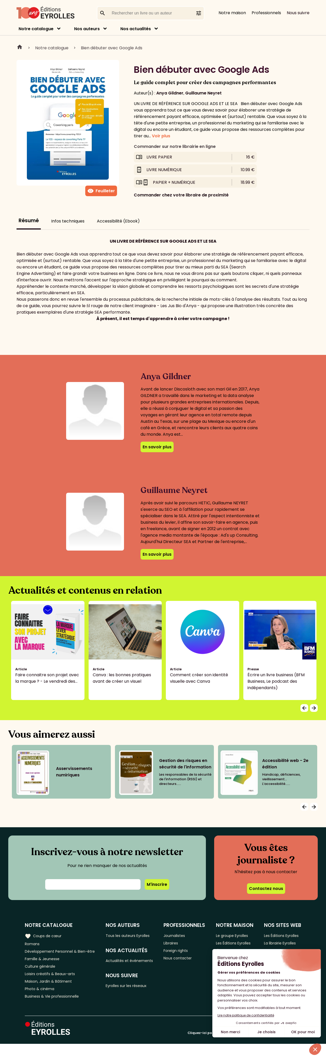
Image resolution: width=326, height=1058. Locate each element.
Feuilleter (101, 191)
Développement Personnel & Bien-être (54, 956)
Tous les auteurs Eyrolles (133, 935)
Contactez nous (266, 889)
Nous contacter (183, 961)
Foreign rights (181, 953)
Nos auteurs (87, 29)
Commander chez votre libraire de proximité (181, 195)
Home (20, 48)
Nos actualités (135, 29)
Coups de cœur (44, 935)
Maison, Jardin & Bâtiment (51, 993)
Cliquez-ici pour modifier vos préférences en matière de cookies (244, 1047)
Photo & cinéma (41, 1002)
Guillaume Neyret (203, 93)
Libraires (175, 944)
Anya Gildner (169, 93)
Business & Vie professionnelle (55, 1010)
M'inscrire (157, 884)
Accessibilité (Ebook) (118, 221)
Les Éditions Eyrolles (228, 947)
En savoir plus (157, 447)
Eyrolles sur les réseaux (132, 995)
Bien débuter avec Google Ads (111, 48)
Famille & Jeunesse (44, 968)
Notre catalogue (36, 29)
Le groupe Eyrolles (235, 935)
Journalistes (179, 935)
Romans (33, 944)
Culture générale (42, 976)
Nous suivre (298, 13)
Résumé (29, 220)
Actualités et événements (122, 965)
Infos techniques (67, 221)
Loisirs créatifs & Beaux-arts (53, 985)
